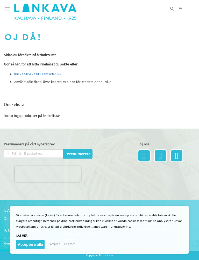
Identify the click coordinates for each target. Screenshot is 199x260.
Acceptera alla (30, 244)
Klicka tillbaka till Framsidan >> (37, 74)
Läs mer (21, 235)
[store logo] (45, 12)
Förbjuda (54, 244)
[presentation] (48, 174)
